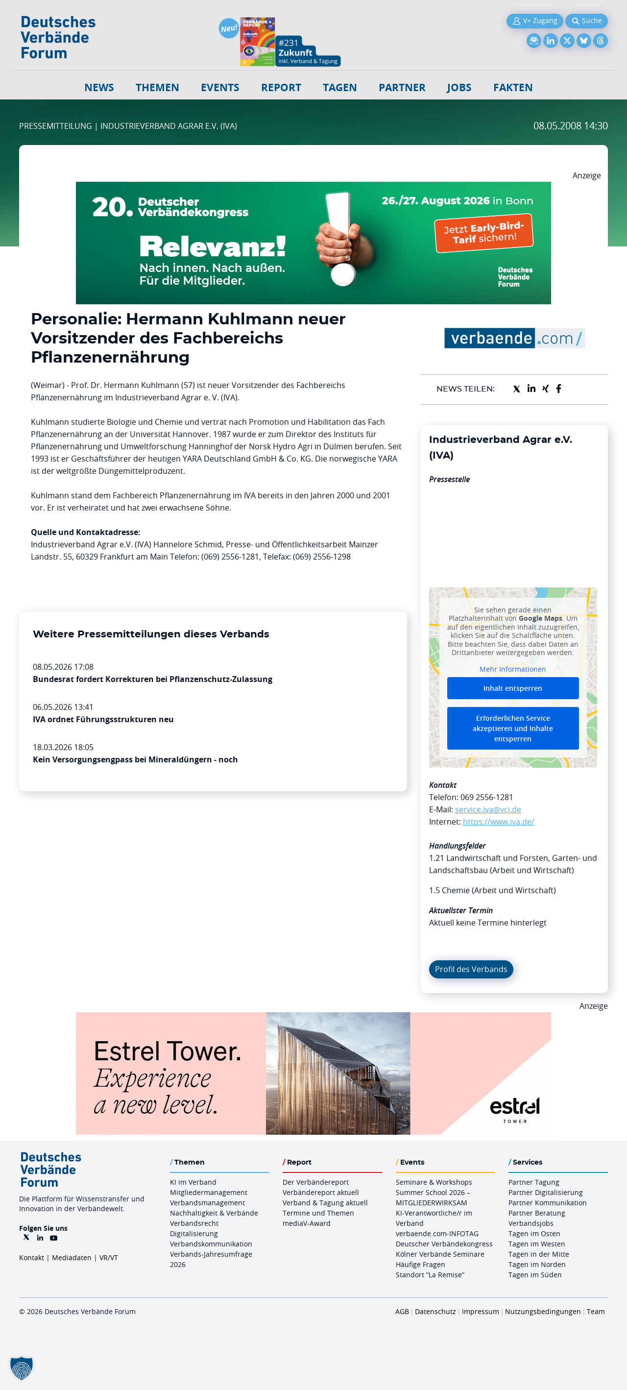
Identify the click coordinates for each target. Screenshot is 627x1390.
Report (281, 87)
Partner (402, 87)
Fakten (513, 87)
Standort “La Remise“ (430, 1274)
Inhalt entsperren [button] (512, 688)
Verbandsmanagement (207, 1202)
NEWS (99, 87)
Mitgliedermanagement (208, 1192)
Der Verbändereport (316, 1182)
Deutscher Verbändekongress (444, 1243)
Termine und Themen (318, 1213)
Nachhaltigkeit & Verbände (214, 1213)
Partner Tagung (533, 1182)
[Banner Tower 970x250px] (313, 1018)
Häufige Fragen (420, 1264)
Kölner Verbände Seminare (440, 1254)
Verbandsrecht (194, 1223)
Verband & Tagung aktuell (325, 1202)
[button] (21, 1368)
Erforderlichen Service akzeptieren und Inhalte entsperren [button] (513, 728)
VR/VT (108, 1257)
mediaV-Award (307, 1223)
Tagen (340, 87)
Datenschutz (435, 1311)
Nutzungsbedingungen (543, 1311)
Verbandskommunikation (211, 1243)
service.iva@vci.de (488, 809)
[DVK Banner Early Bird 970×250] (313, 187)
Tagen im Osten (534, 1233)
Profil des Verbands (471, 969)
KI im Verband (193, 1182)
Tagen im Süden (535, 1274)
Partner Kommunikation (547, 1202)
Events (220, 87)
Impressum (480, 1311)
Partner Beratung (536, 1213)
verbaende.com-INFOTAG (437, 1233)
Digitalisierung (194, 1233)
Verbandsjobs (531, 1223)
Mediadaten (72, 1257)
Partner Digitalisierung (545, 1192)
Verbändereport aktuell (321, 1192)
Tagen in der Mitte (538, 1254)
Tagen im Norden (537, 1264)
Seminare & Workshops (434, 1182)
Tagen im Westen (536, 1243)
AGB (402, 1311)
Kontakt (31, 1257)
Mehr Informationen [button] (513, 668)
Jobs (459, 87)
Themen (157, 87)
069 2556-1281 (486, 797)
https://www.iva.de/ (498, 821)
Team (596, 1311)
